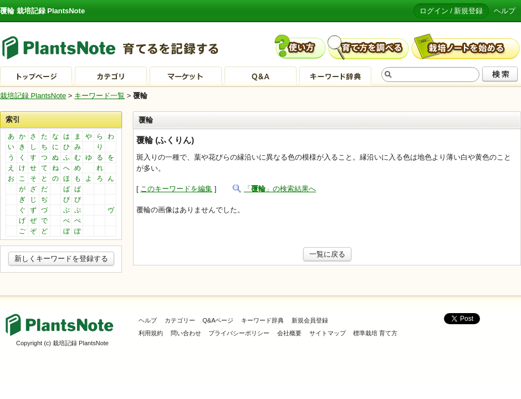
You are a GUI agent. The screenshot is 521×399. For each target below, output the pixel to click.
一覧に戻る (327, 254)
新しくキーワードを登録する (61, 258)
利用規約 (151, 333)
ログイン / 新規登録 (451, 11)
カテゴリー (180, 320)
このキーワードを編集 (176, 189)
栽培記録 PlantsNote (33, 95)
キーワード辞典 (262, 320)
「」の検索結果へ (280, 189)
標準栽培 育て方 (375, 333)
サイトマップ (327, 333)
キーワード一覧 (99, 95)
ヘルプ (504, 11)
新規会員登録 (310, 320)
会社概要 (289, 333)
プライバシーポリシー (238, 333)
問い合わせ (186, 333)
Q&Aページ (217, 320)
